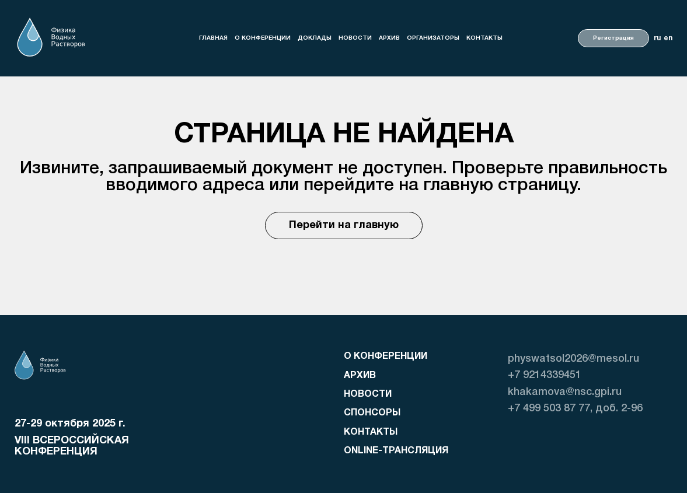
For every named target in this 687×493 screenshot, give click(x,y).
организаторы (433, 38)
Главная (213, 38)
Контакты (484, 38)
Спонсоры (372, 413)
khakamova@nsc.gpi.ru (565, 392)
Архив (389, 38)
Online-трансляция (396, 451)
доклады (315, 38)
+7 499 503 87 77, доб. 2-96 (575, 408)
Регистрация (613, 38)
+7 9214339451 (544, 375)
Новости (355, 38)
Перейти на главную (344, 225)
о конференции (263, 38)
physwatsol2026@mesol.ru (573, 358)
